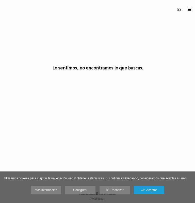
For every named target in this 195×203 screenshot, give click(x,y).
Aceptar (149, 190)
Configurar (80, 190)
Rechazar (115, 190)
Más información (46, 190)
